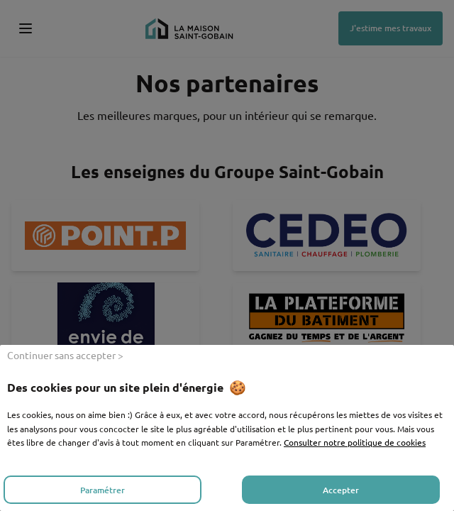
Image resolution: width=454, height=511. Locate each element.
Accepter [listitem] (341, 490)
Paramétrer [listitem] (102, 490)
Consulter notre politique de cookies (355, 442)
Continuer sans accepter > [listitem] (65, 354)
